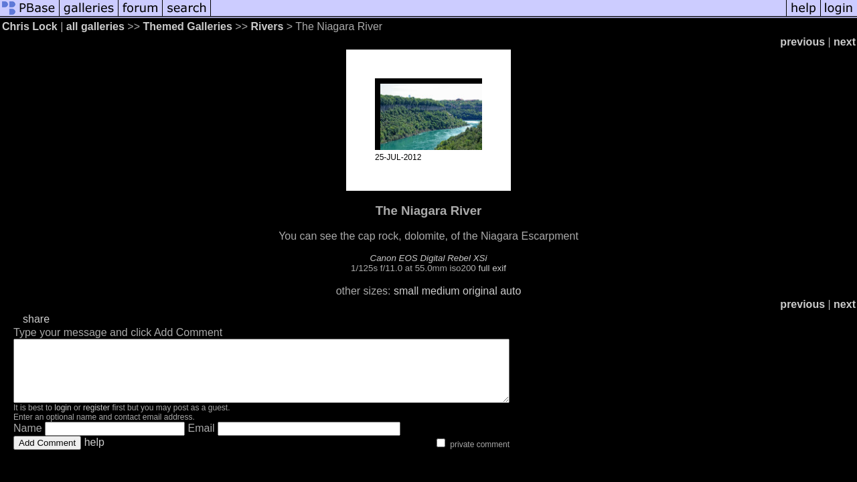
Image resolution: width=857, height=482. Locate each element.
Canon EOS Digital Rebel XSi (428, 258)
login (62, 419)
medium (441, 291)
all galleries (95, 26)
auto (510, 291)
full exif (491, 268)
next (845, 42)
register (96, 419)
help (94, 454)
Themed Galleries (187, 26)
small (406, 291)
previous (802, 42)
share (36, 319)
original (480, 291)
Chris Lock (30, 26)
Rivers (266, 26)
